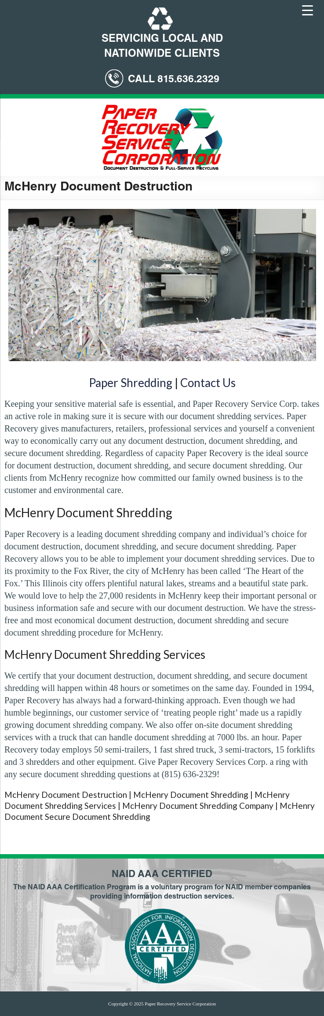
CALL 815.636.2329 (173, 80)
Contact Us (208, 383)
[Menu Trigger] (307, 9)
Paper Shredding (130, 383)
